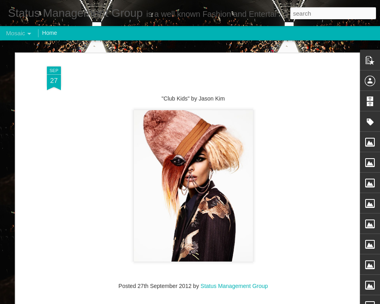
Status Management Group (234, 272)
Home (49, 33)
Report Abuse (238, 299)
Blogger (215, 299)
